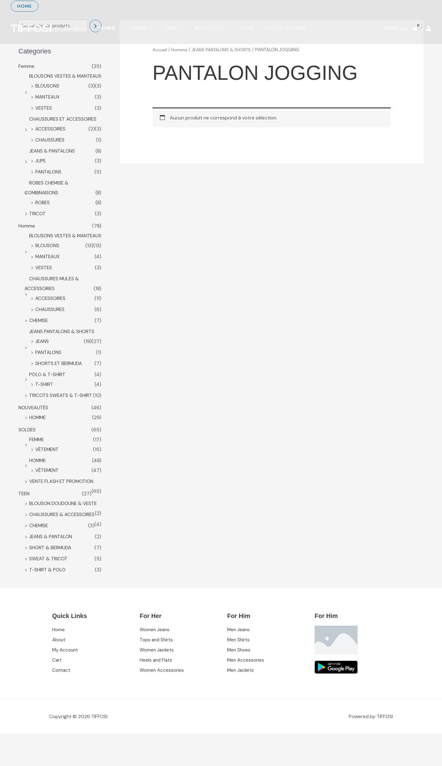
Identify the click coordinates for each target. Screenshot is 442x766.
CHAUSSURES (50, 150)
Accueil (160, 50)
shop (229, 28)
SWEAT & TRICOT (48, 588)
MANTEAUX (48, 107)
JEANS (42, 361)
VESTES (44, 118)
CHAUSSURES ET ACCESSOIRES (63, 129)
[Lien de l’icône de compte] (428, 28)
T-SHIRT (44, 404)
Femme (135, 28)
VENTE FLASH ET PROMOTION (62, 501)
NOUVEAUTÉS (196, 28)
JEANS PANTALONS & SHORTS (62, 351)
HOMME (38, 437)
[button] (24, 6)
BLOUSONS (47, 96)
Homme (105, 28)
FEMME (37, 460)
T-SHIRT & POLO (47, 600)
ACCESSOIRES (50, 139)
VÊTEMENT (47, 469)
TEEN (162, 28)
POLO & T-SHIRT (47, 394)
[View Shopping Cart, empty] (401, 28)
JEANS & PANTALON (51, 566)
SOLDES (74, 28)
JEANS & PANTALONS (52, 161)
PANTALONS (48, 182)
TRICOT (37, 224)
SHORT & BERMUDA (50, 577)
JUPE (40, 171)
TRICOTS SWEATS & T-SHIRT (61, 415)
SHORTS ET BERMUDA (59, 383)
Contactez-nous (263, 28)
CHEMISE (39, 340)
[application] (82, 28)
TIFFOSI (31, 28)
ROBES (42, 213)
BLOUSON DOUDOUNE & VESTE (64, 523)
